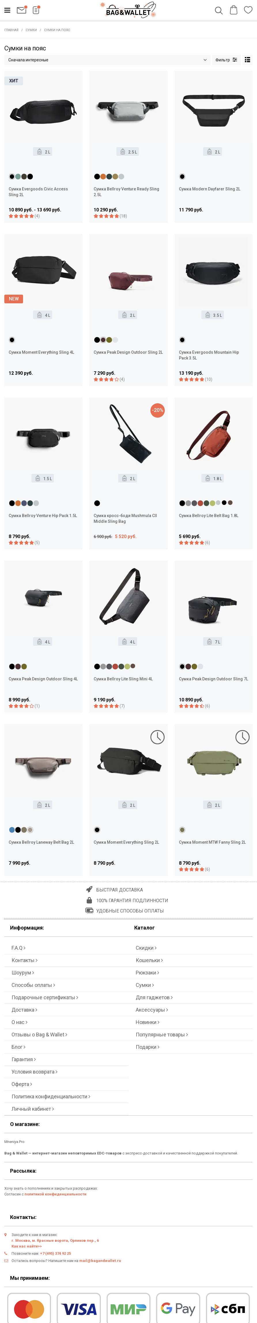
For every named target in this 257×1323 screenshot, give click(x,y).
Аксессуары (152, 1010)
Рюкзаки (147, 973)
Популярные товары (162, 1034)
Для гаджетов (154, 997)
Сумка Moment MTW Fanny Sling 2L (212, 842)
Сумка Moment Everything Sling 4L (41, 352)
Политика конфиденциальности (51, 1096)
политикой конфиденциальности (55, 1194)
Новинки (147, 1022)
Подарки (147, 1047)
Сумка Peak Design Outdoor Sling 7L (213, 679)
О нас (19, 1022)
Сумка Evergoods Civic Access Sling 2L (38, 192)
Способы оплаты (33, 985)
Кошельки (149, 960)
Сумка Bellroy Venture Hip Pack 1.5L (43, 515)
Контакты (24, 960)
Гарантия (24, 1059)
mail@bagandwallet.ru (100, 1260)
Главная (11, 30)
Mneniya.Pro (14, 1142)
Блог (18, 1047)
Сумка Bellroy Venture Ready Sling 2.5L (126, 192)
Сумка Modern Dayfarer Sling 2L (209, 189)
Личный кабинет (33, 1109)
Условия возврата (34, 1072)
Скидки (146, 948)
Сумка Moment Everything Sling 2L (126, 842)
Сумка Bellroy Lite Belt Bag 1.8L (208, 515)
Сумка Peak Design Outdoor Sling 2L (128, 352)
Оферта (22, 1084)
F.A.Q (18, 948)
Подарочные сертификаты (45, 997)
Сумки (31, 30)
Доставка (24, 1010)
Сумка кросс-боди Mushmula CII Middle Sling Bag (125, 518)
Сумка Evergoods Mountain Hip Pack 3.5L (209, 355)
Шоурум (23, 973)
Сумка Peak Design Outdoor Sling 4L (43, 679)
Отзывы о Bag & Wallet (39, 1034)
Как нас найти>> (27, 1246)
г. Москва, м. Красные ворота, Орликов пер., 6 (55, 1240)
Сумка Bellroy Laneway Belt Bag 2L (41, 842)
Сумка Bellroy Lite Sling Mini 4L (123, 679)
